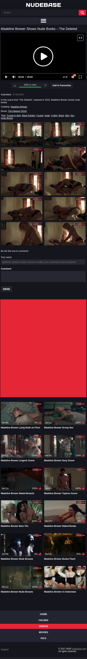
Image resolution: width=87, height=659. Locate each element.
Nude (47, 115)
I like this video (15, 85)
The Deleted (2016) (17, 111)
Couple (39, 115)
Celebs (43, 620)
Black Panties (28, 115)
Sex (72, 115)
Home (43, 614)
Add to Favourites (61, 85)
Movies (43, 632)
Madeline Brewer (19, 107)
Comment (6, 269)
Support (5, 649)
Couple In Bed (14, 115)
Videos (43, 626)
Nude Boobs (7, 118)
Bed (67, 115)
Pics (43, 638)
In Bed (54, 115)
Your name (6, 257)
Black (61, 115)
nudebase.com (79, 648)
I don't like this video (45, 85)
